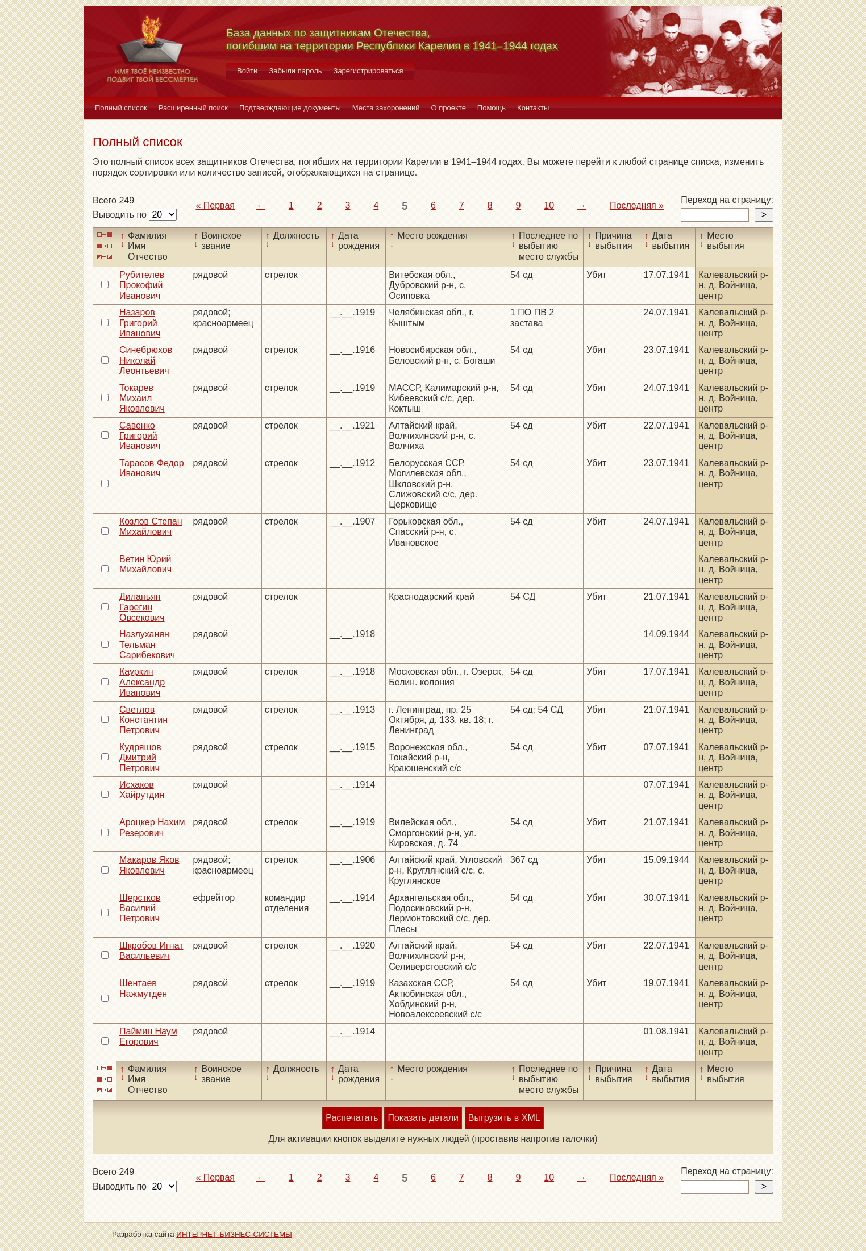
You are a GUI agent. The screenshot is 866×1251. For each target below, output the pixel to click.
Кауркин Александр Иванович (142, 682)
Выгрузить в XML (504, 1118)
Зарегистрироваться (368, 71)
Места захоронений (386, 107)
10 (549, 205)
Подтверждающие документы (290, 107)
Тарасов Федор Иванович (151, 468)
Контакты (533, 107)
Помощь (491, 107)
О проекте (448, 107)
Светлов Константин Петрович (143, 720)
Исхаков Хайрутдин (141, 790)
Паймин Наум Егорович (148, 1036)
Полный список (121, 107)
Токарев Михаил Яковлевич (142, 398)
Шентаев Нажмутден (143, 988)
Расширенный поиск (193, 107)
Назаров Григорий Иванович (139, 322)
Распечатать (352, 1118)
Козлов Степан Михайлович (150, 527)
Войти (247, 71)
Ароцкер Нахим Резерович (152, 827)
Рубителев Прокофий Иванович (141, 285)
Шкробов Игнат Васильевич (151, 951)
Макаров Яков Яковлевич (149, 865)
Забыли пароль (295, 71)
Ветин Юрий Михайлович (145, 564)
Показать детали (423, 1118)
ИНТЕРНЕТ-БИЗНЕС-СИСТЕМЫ (234, 1234)
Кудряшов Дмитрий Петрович (140, 757)
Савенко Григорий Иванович (139, 436)
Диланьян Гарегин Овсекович (142, 607)
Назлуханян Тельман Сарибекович (147, 644)
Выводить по (121, 214)
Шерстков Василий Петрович (139, 908)
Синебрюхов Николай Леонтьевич (145, 360)
